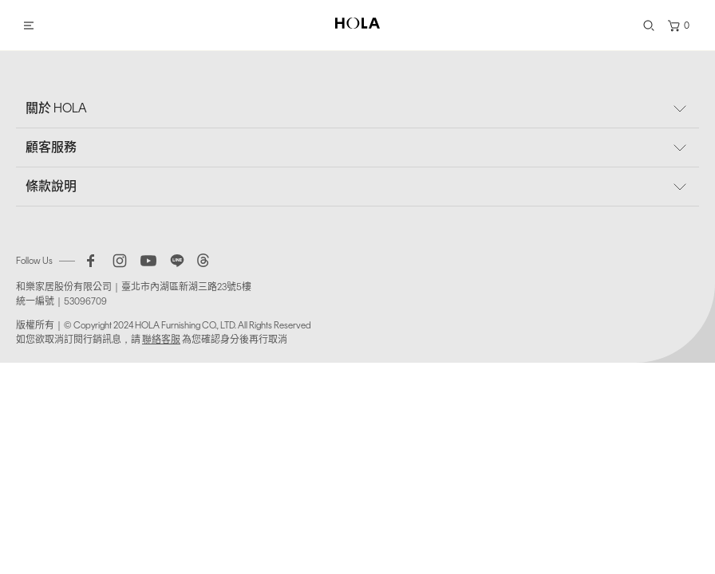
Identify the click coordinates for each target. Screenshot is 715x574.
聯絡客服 (161, 339)
